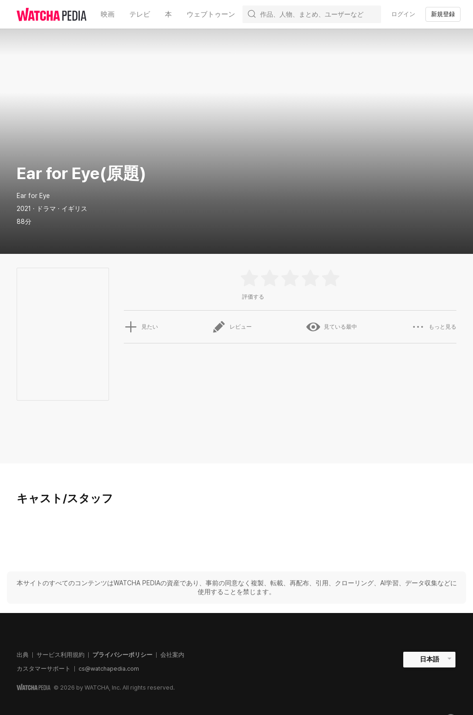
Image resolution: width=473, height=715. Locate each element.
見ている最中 (331, 327)
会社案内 (172, 654)
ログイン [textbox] (403, 14)
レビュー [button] (232, 327)
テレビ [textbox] (139, 14)
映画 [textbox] (108, 14)
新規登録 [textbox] (443, 14)
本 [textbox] (168, 14)
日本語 (429, 659)
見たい (141, 327)
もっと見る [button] (433, 327)
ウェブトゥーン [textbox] (211, 14)
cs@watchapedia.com (109, 668)
